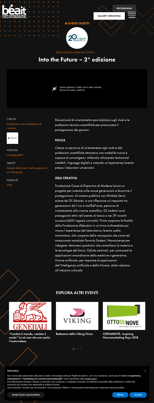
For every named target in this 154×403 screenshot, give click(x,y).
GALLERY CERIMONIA (109, 15)
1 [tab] (73, 348)
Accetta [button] (138, 395)
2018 (9, 185)
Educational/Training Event (75, 52)
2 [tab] (75, 348)
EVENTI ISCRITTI (77, 23)
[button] (145, 370)
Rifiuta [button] (120, 395)
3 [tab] (78, 348)
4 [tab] (80, 348)
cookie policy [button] (91, 379)
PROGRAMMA (124, 8)
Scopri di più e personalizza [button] (26, 395)
